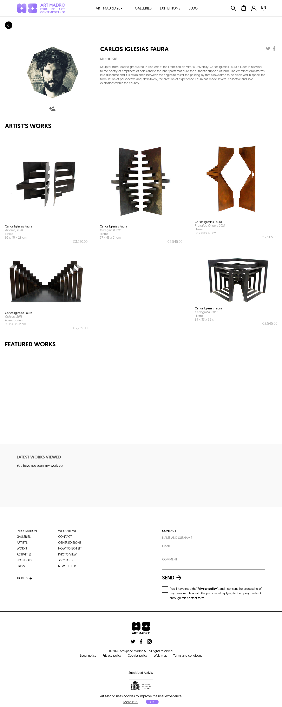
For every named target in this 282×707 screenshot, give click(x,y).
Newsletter (67, 566)
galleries (143, 8)
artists (22, 543)
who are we (67, 531)
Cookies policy (137, 655)
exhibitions (170, 8)
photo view (67, 554)
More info (130, 702)
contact (65, 537)
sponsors (24, 560)
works (22, 548)
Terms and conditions (187, 655)
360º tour (65, 560)
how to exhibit (70, 548)
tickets (25, 578)
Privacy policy (112, 655)
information (27, 531)
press (21, 566)
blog (193, 8)
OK (152, 702)
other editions (69, 543)
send (173, 577)
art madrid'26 (109, 8)
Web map (160, 655)
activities (24, 554)
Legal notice (88, 655)
